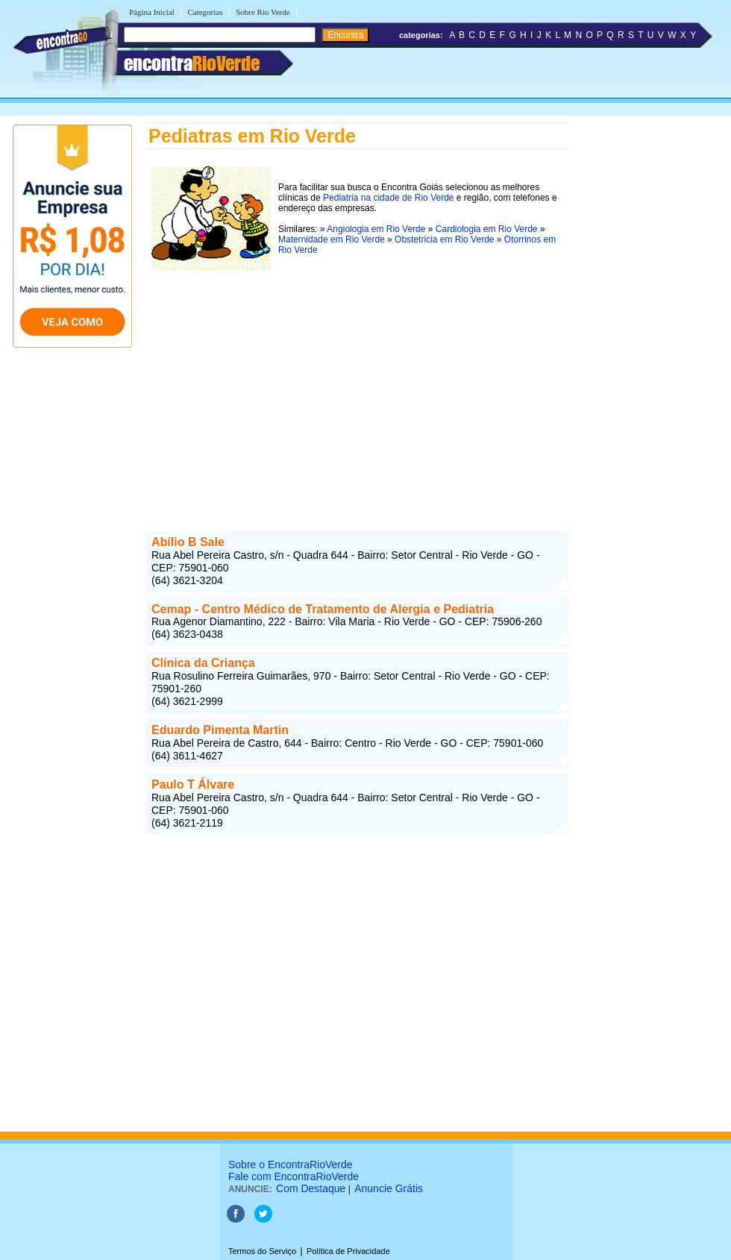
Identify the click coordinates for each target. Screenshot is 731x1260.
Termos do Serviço (262, 1251)
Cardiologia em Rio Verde (487, 229)
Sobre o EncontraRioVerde (290, 1164)
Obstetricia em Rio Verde (444, 239)
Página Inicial (152, 11)
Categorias (204, 11)
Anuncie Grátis (388, 1188)
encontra (192, 63)
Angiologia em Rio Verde (376, 229)
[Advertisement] (357, 379)
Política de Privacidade (348, 1251)
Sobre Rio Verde (263, 11)
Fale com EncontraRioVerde (293, 1176)
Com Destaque (310, 1188)
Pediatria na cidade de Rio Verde (388, 197)
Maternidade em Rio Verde (331, 239)
